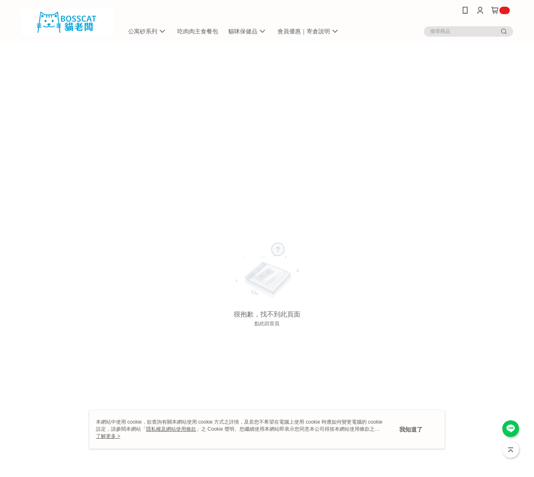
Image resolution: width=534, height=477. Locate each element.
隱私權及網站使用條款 (171, 429)
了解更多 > (108, 436)
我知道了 (411, 429)
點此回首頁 (267, 323)
